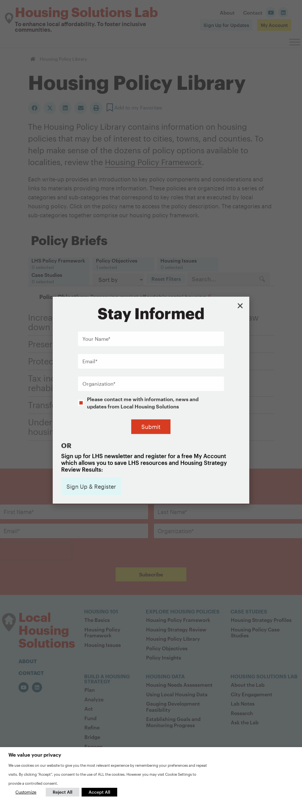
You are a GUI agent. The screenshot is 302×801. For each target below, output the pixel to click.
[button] (240, 264)
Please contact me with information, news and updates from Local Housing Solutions (143, 361)
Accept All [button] (99, 792)
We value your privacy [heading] (34, 755)
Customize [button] (25, 792)
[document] (151, 400)
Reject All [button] (62, 792)
